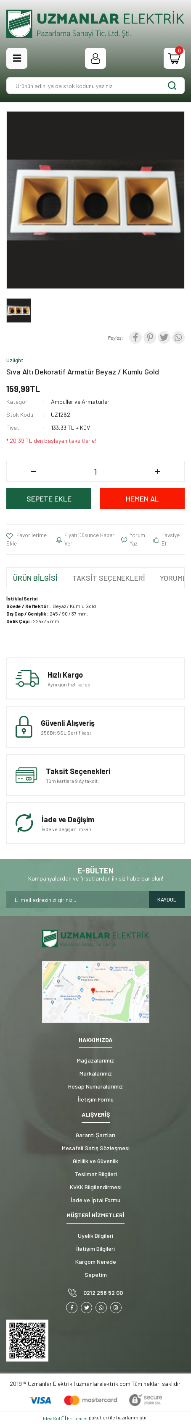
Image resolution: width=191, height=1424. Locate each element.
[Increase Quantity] (157, 471)
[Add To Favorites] (31, 539)
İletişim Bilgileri (95, 1248)
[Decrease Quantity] (33, 471)
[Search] (95, 85)
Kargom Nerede (95, 1261)
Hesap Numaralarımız (95, 1086)
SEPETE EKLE (49, 498)
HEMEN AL (142, 498)
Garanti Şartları (95, 1134)
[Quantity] (95, 471)
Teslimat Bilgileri (95, 1173)
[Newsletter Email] (77, 899)
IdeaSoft (53, 1418)
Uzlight (15, 360)
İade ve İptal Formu (95, 1199)
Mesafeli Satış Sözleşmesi (96, 1147)
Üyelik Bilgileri (95, 1235)
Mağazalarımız (95, 1060)
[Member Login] (95, 58)
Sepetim (96, 1274)
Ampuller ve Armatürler (80, 401)
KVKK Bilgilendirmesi (96, 1186)
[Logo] (95, 24)
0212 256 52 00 (103, 1292)
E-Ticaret (77, 1418)
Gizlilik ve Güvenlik (95, 1160)
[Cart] (174, 58)
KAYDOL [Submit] (166, 899)
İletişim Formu (96, 1099)
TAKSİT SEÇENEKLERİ (108, 577)
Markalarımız (96, 1073)
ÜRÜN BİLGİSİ (35, 577)
